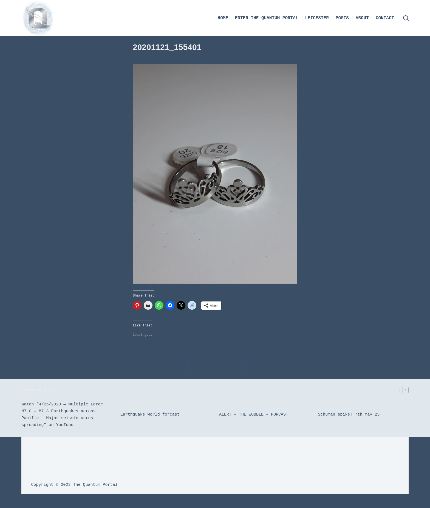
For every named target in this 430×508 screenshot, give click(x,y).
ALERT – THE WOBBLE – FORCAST (253, 414)
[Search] (406, 18)
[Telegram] (160, 367)
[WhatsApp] (215, 367)
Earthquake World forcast (150, 414)
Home (223, 18)
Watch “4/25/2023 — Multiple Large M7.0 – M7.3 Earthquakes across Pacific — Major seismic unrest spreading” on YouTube (62, 415)
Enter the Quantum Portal (266, 18)
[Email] (269, 367)
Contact (385, 18)
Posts (342, 18)
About (362, 18)
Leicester (317, 18)
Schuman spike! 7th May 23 (349, 414)
